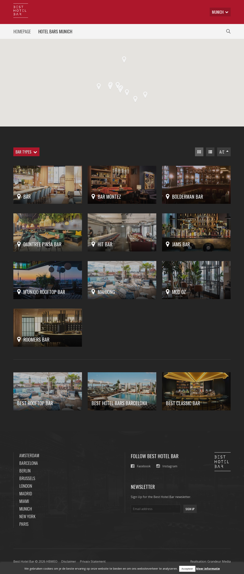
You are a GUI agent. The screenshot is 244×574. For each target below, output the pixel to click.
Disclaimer (68, 561)
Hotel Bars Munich (55, 31)
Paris (23, 524)
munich (220, 12)
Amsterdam (29, 455)
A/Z (223, 152)
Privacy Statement (93, 561)
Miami (24, 501)
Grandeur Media (219, 561)
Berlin (24, 471)
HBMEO (51, 561)
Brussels (27, 478)
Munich (25, 509)
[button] (145, 95)
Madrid (25, 493)
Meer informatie (208, 568)
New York (27, 516)
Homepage (22, 31)
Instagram (166, 466)
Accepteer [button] (187, 568)
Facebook (141, 466)
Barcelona (28, 463)
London (25, 486)
